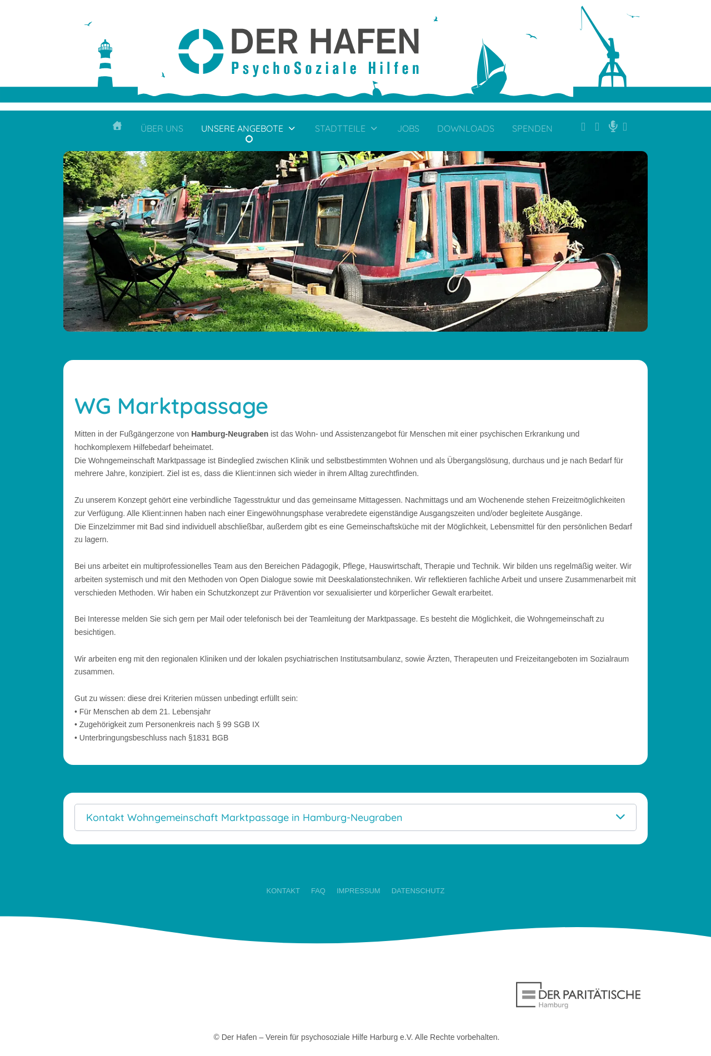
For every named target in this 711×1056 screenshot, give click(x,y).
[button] (355, 817)
